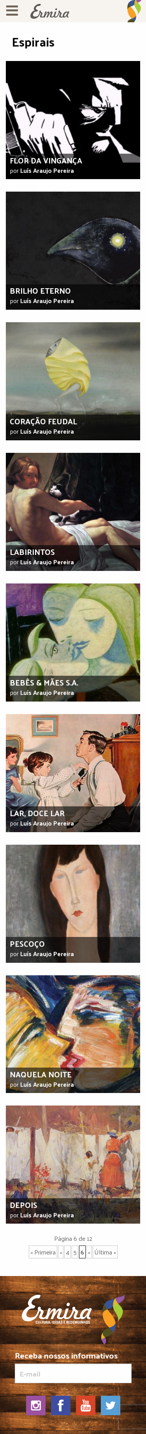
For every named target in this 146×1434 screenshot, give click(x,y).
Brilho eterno (40, 291)
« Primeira (43, 1252)
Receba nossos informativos (73, 1367)
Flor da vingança (46, 160)
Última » (105, 1252)
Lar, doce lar (37, 813)
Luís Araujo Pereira (47, 170)
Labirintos (32, 552)
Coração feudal (43, 421)
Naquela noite (41, 1074)
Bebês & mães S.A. (44, 682)
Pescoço (27, 944)
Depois (23, 1205)
